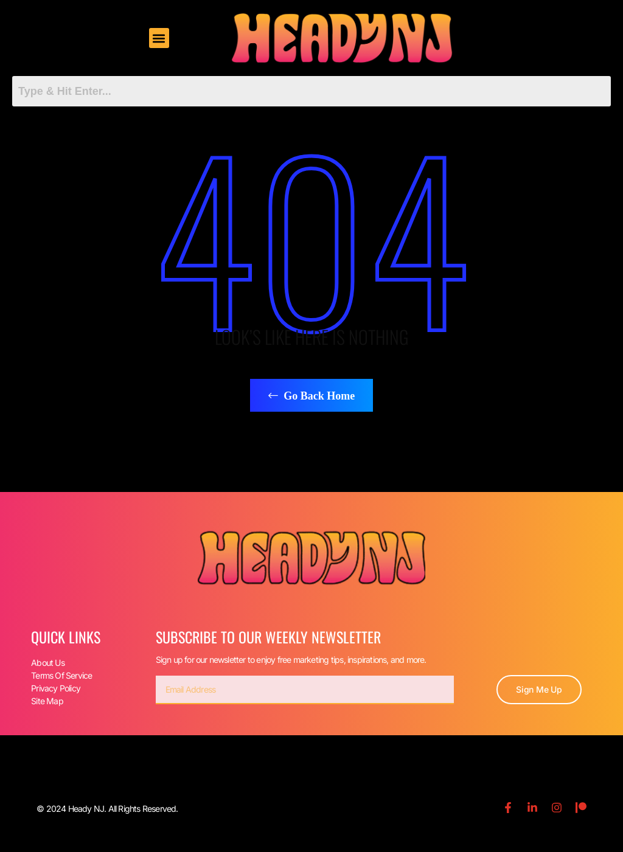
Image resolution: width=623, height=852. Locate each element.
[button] (159, 38)
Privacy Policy (55, 688)
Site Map (47, 701)
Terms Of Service (61, 675)
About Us (47, 662)
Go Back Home (311, 396)
